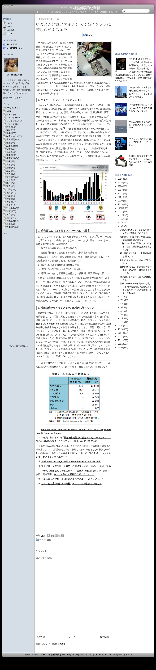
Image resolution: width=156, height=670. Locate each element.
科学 (8, 133)
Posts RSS (12, 44)
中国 (8, 205)
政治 (8, 202)
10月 (122, 222)
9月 (122, 226)
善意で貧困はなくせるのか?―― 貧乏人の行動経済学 (70, 470)
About (9, 26)
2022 (120, 193)
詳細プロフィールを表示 (12, 98)
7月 (122, 300)
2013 (120, 336)
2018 (120, 208)
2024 (120, 186)
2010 (120, 347)
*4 (39, 446)
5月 (122, 307)
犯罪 (8, 214)
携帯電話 (10, 158)
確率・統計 (11, 136)
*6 (39, 466)
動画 (8, 211)
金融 (8, 152)
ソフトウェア (12, 121)
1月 (122, 322)
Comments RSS (14, 48)
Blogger (23, 346)
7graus (129, 654)
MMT (8, 111)
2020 (120, 201)
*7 (39, 470)
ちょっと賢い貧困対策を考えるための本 (74, 474)
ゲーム (9, 114)
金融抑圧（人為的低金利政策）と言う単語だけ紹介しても (81, 466)
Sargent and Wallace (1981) (61, 323)
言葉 (8, 164)
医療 (8, 127)
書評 (8, 192)
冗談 (8, 196)
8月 (122, 296)
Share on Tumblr (48, 535)
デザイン (10, 124)
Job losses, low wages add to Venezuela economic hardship (71, 461)
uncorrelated (14, 75)
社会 (8, 189)
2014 (120, 333)
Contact (10, 30)
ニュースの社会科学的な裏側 (78, 8)
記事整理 (10, 146)
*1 (39, 363)
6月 (122, 304)
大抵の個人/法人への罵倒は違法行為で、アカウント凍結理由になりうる (136, 270)
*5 (39, 461)
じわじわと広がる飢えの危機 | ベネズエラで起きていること (71, 483)
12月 (122, 215)
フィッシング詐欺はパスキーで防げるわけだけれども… (140, 142)
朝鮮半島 (10, 208)
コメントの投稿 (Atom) (53, 643)
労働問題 (10, 227)
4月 (122, 311)
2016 (120, 326)
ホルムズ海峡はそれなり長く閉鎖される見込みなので (140, 125)
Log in (9, 33)
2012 (120, 340)
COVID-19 (11, 108)
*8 (39, 479)
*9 (39, 483)
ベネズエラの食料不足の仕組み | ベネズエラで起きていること (72, 479)
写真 (8, 186)
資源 (8, 180)
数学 (8, 199)
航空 (8, 171)
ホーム (72, 637)
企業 (8, 142)
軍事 (8, 155)
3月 (122, 315)
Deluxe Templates (103, 654)
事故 (8, 183)
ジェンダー (11, 117)
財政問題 (10, 177)
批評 (8, 217)
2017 (120, 211)
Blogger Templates (75, 654)
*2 (39, 429)
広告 (8, 167)
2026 (120, 179)
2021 (120, 197)
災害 (8, 174)
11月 (122, 219)
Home (9, 23)
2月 (122, 318)
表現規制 (10, 221)
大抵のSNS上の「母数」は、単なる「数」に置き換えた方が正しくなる (136, 246)
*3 (39, 437)
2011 (120, 344)
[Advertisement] (68, 509)
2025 (120, 182)
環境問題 (10, 139)
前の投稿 (104, 637)
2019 (120, 204)
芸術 (8, 161)
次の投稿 (40, 637)
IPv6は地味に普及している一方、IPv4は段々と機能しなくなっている (140, 107)
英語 (8, 130)
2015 (120, 329)
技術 (8, 149)
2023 (120, 190)
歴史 (8, 224)
